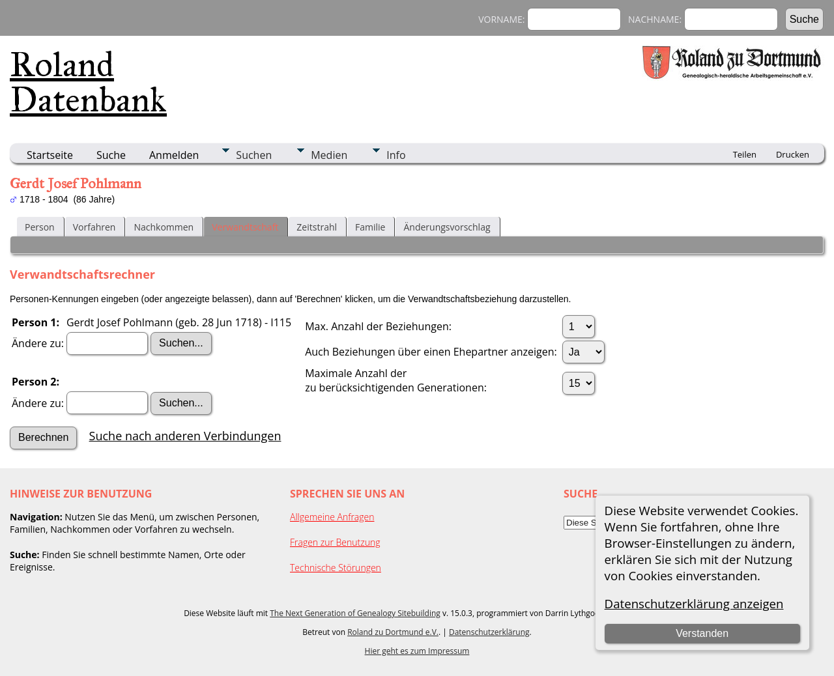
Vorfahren (94, 227)
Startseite (50, 155)
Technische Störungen (335, 567)
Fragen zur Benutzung (335, 542)
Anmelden (174, 155)
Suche (111, 155)
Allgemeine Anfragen (332, 517)
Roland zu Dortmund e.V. (393, 632)
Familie (370, 227)
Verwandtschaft (245, 227)
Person (40, 227)
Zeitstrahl (316, 227)
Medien (329, 155)
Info (395, 155)
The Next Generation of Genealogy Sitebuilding (355, 613)
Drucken (792, 154)
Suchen (254, 155)
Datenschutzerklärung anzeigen (694, 603)
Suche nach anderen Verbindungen (185, 436)
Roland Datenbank (88, 82)
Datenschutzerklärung (489, 632)
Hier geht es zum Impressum (417, 650)
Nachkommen (164, 227)
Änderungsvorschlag (446, 227)
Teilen (744, 154)
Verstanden (702, 633)
